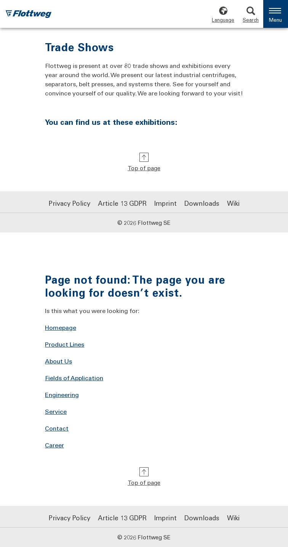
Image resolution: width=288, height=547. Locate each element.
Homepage (60, 327)
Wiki (233, 203)
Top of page (144, 168)
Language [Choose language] (223, 20)
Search (251, 19)
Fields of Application (74, 378)
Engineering (62, 394)
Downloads (201, 203)
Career (54, 445)
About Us (58, 361)
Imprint (165, 203)
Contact (57, 428)
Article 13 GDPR (122, 203)
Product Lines (64, 344)
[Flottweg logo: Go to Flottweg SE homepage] (28, 14)
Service (56, 411)
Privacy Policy (69, 203)
